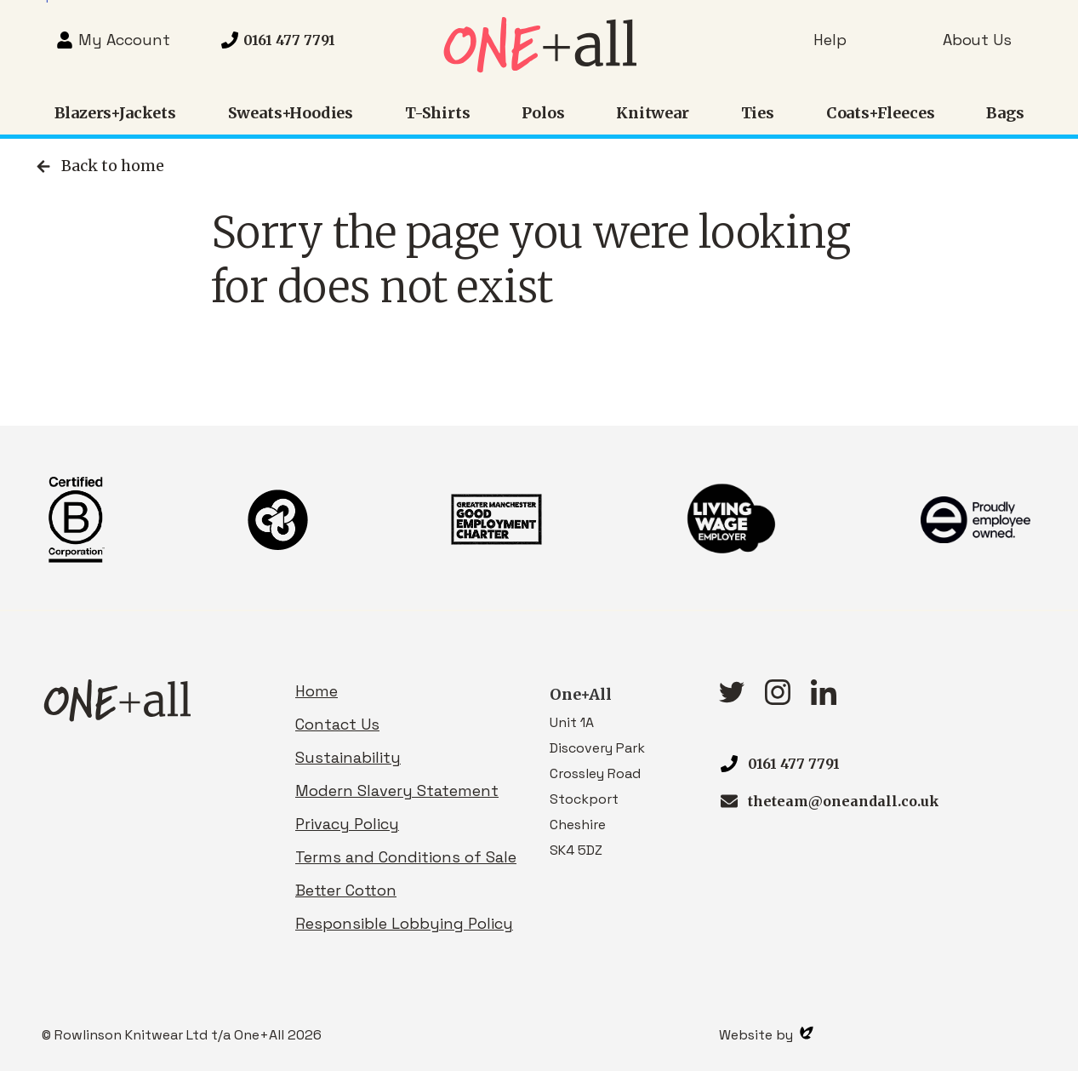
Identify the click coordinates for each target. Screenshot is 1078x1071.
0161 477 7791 (794, 763)
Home (316, 691)
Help (829, 39)
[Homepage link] (538, 67)
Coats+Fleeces (880, 113)
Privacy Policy (347, 823)
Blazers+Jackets (115, 113)
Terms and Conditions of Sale (405, 857)
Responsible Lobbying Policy (404, 923)
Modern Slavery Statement (397, 790)
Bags (1005, 113)
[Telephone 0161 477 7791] (277, 40)
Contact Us (337, 724)
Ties (757, 113)
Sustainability (348, 757)
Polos (543, 113)
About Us (977, 39)
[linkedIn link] (823, 699)
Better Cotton (345, 890)
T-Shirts (438, 113)
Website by (766, 1035)
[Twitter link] (731, 697)
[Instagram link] (777, 699)
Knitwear (652, 113)
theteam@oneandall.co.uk (843, 801)
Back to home (98, 166)
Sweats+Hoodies (290, 113)
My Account (124, 39)
